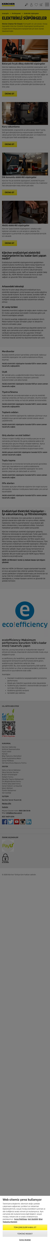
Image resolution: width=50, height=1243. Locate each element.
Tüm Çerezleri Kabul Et (25, 1227)
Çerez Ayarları (25, 1240)
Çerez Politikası (20, 1219)
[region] (25, 1219)
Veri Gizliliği (33, 1219)
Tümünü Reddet (25, 1234)
